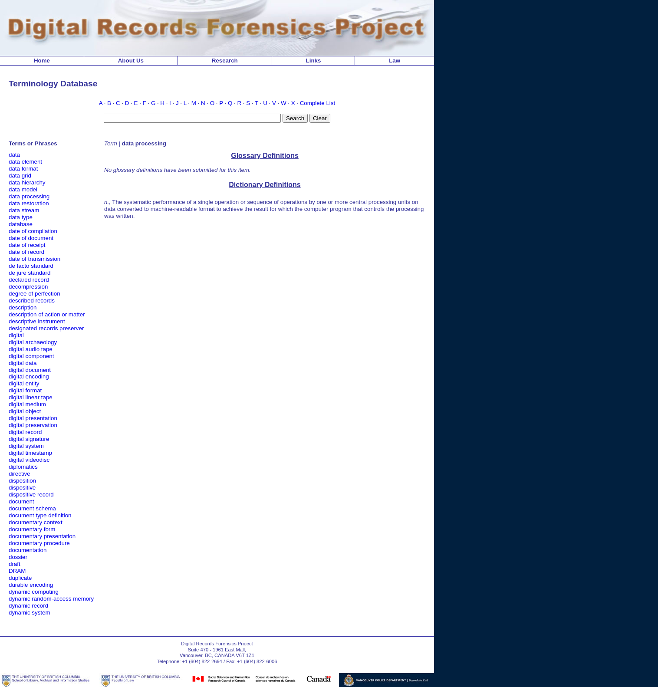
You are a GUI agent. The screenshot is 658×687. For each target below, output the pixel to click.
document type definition (40, 515)
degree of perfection (34, 293)
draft (14, 564)
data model (23, 189)
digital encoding (29, 376)
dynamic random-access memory (51, 598)
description (22, 307)
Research (225, 60)
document (21, 501)
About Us (131, 60)
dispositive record (31, 494)
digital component (31, 356)
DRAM (17, 571)
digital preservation (33, 425)
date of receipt (27, 245)
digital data (22, 363)
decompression (28, 286)
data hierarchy (27, 182)
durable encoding (31, 585)
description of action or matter (47, 314)
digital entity (24, 383)
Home (42, 60)
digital (16, 335)
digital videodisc (29, 460)
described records (32, 300)
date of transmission (34, 259)
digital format (25, 390)
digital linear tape (31, 397)
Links (313, 60)
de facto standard (31, 266)
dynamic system (29, 612)
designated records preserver (46, 328)
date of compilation (33, 231)
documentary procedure (39, 543)
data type (21, 217)
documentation (27, 550)
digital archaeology (33, 342)
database (21, 224)
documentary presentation (42, 536)
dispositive (22, 487)
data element (25, 161)
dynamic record (28, 605)
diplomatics (23, 466)
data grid (20, 175)
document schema (32, 508)
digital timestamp (30, 453)
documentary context (36, 522)
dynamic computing (34, 591)
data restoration (29, 203)
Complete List (318, 103)
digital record (25, 432)
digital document (30, 370)
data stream (24, 210)
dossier (18, 557)
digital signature (29, 439)
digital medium (27, 404)
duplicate (20, 578)
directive (19, 473)
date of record (26, 252)
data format (23, 168)
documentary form (32, 529)
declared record (29, 279)
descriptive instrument (37, 321)
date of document (31, 238)
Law (394, 60)
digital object (25, 411)
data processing (29, 196)
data (14, 154)
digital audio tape (31, 349)
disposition (22, 480)
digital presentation (33, 418)
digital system (26, 446)
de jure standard (29, 273)
